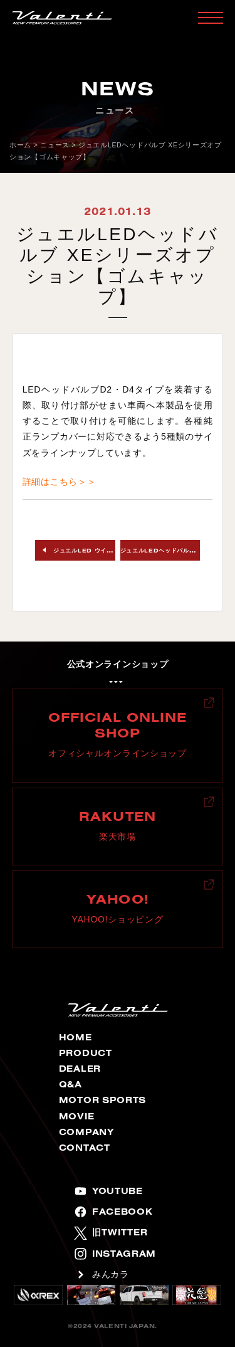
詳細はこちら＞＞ (60, 482)
